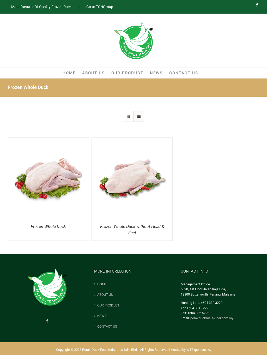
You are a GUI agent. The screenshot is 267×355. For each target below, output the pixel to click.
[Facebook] (47, 321)
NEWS (102, 316)
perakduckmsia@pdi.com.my (211, 318)
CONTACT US (107, 326)
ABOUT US (105, 295)
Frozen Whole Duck (48, 226)
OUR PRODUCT (108, 305)
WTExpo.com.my (198, 350)
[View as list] (139, 116)
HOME (102, 284)
